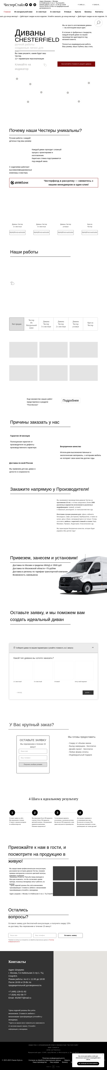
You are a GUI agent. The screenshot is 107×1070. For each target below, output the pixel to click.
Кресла (78, 12)
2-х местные (41, 12)
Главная (7, 12)
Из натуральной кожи (23, 12)
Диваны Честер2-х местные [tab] (61, 324)
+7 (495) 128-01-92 (17, 991)
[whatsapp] (26, 4)
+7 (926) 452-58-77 (17, 995)
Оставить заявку (70, 935)
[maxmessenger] (34, 4)
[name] (33, 751)
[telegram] (30, 4)
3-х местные (55, 12)
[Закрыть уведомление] (103, 1055)
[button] (30, 84)
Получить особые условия (33, 764)
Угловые (67, 12)
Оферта (67, 1060)
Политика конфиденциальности (53, 1058)
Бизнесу (88, 12)
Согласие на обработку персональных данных (45, 1060)
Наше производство (40, 1062)
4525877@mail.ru (23, 998)
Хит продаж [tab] (16, 324)
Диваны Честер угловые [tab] (75, 324)
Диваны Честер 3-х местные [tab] (46, 324)
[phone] (33, 758)
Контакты (99, 12)
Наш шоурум (54, 1062)
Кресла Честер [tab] (90, 324)
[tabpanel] (53, 361)
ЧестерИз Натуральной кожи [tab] (31, 324)
